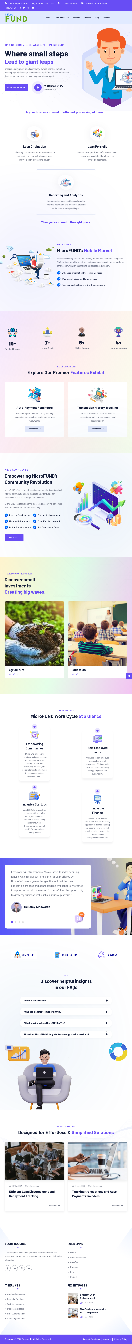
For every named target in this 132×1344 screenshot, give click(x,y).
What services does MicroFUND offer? (44, 1023)
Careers (107, 1339)
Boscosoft (27, 1339)
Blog (97, 17)
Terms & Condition (91, 1339)
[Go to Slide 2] (15, 922)
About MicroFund (61, 17)
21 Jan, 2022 (78, 1186)
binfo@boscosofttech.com (95, 3)
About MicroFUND (16, 88)
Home (48, 17)
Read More (34, 429)
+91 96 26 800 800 (69, 3)
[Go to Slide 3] (19, 922)
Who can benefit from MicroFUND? (42, 1011)
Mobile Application (15, 1309)
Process (87, 17)
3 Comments (95, 1186)
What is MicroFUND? (35, 1000)
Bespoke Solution (15, 1299)
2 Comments (32, 1186)
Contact (106, 17)
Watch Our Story (53, 85)
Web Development (15, 1304)
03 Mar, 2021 (15, 1186)
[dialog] (127, 1338)
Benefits (76, 17)
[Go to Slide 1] (12, 922)
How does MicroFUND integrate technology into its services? (56, 1034)
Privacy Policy (120, 1339)
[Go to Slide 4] (23, 922)
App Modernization (16, 1294)
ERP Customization (16, 1313)
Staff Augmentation (16, 1318)
